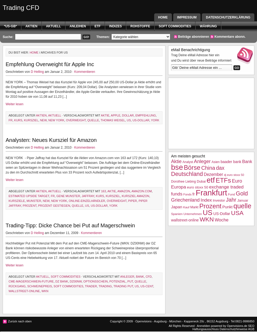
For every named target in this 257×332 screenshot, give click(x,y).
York (155, 120)
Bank (140, 276)
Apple (115, 115)
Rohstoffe (140, 26)
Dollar (128, 115)
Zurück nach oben (20, 321)
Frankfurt (211, 192)
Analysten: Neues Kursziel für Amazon (51, 140)
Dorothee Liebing (183, 181)
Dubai (201, 181)
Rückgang (17, 286)
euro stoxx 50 (197, 187)
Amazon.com (141, 191)
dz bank (61, 281)
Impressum (187, 17)
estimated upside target (29, 196)
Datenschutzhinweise (233, 329)
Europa (178, 187)
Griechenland (185, 200)
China (208, 168)
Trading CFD (21, 7)
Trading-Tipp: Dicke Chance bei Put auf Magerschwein (70, 225)
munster (34, 200)
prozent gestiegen (54, 205)
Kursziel (31, 120)
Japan (176, 207)
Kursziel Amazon (135, 196)
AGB (251, 329)
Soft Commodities (175, 26)
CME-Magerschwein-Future (31, 281)
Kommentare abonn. (229, 37)
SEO (251, 325)
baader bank (231, 162)
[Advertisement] (211, 112)
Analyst (188, 162)
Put (130, 281)
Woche (222, 219)
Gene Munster (68, 196)
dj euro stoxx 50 (234, 174)
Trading (105, 286)
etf (98, 26)
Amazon (124, 191)
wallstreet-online (24, 291)
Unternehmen (192, 214)
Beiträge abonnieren (193, 37)
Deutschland (187, 174)
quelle (93, 120)
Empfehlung (145, 115)
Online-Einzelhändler (87, 200)
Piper (132, 200)
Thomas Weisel (113, 120)
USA (237, 212)
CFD (149, 276)
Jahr (231, 200)
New (43, 120)
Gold (242, 193)
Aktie (105, 115)
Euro (237, 181)
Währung (208, 26)
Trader (91, 286)
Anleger (127, 276)
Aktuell (53, 26)
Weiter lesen (14, 104)
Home (163, 17)
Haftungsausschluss (205, 329)
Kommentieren (84, 72)
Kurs (18, 120)
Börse (192, 167)
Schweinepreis (39, 286)
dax (220, 168)
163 (103, 191)
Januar (242, 200)
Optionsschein (95, 281)
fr (11, 120)
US (129, 120)
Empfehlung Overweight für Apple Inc (50, 64)
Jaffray (88, 196)
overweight (76, 120)
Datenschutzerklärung (228, 17)
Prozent (29, 205)
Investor (219, 200)
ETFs (223, 180)
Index (206, 200)
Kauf (186, 207)
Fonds (187, 194)
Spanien (177, 214)
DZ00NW (76, 281)
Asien (215, 162)
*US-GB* (10, 26)
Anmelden (203, 325)
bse (177, 167)
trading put (123, 286)
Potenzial (117, 281)
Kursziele (17, 200)
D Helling (37, 72)
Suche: (8, 37)
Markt (194, 207)
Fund (231, 194)
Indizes (115, 26)
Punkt (227, 207)
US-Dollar (141, 120)
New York (56, 120)
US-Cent (147, 286)
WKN (44, 291)
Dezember (213, 174)
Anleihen (78, 26)
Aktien (31, 26)
